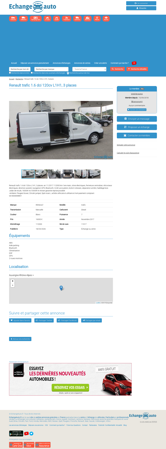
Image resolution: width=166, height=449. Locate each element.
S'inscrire (141, 8)
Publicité (101, 425)
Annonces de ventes (82, 63)
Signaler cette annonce (126, 145)
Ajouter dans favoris (20, 320)
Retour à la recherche (20, 339)
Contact (85, 425)
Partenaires (93, 425)
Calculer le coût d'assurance (128, 153)
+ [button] (12, 281)
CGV (46, 425)
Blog (125, 425)
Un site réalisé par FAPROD (148, 422)
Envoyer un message (136, 118)
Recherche (117, 69)
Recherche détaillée (137, 69)
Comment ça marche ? (120, 63)
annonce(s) (137, 102)
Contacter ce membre (137, 135)
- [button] (12, 285)
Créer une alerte (100, 63)
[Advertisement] (83, 41)
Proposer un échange (137, 127)
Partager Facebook (67, 320)
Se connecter (141, 3)
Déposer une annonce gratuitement (35, 63)
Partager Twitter (44, 320)
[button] (111, 93)
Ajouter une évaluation (137, 110)
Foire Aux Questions (74, 425)
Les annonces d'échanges (18, 425)
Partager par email (91, 320)
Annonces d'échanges (61, 63)
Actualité (119, 425)
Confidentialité (110, 425)
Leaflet (98, 303)
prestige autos (137, 94)
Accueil (14, 63)
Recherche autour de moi (78, 73)
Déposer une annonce (35, 425)
